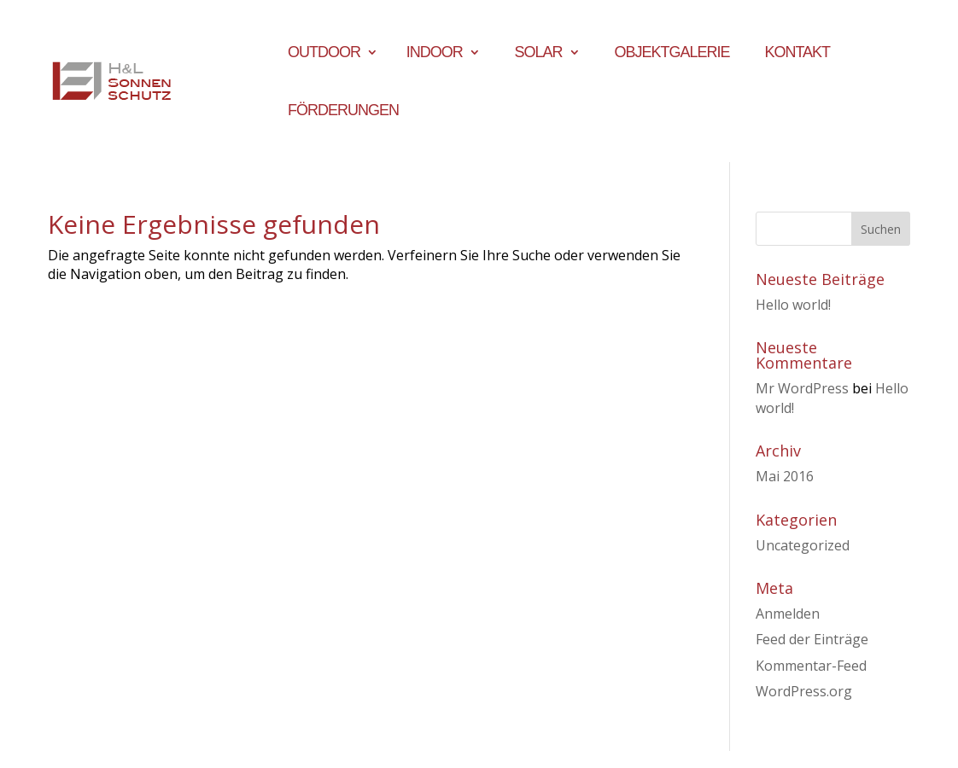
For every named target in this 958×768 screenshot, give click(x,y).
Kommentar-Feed (811, 665)
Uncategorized (803, 545)
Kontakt (797, 53)
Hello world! (793, 304)
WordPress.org (804, 691)
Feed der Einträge (812, 639)
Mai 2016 (785, 476)
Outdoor (324, 53)
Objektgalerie (671, 53)
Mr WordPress (802, 388)
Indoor (434, 53)
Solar (539, 53)
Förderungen (343, 111)
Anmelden (788, 613)
